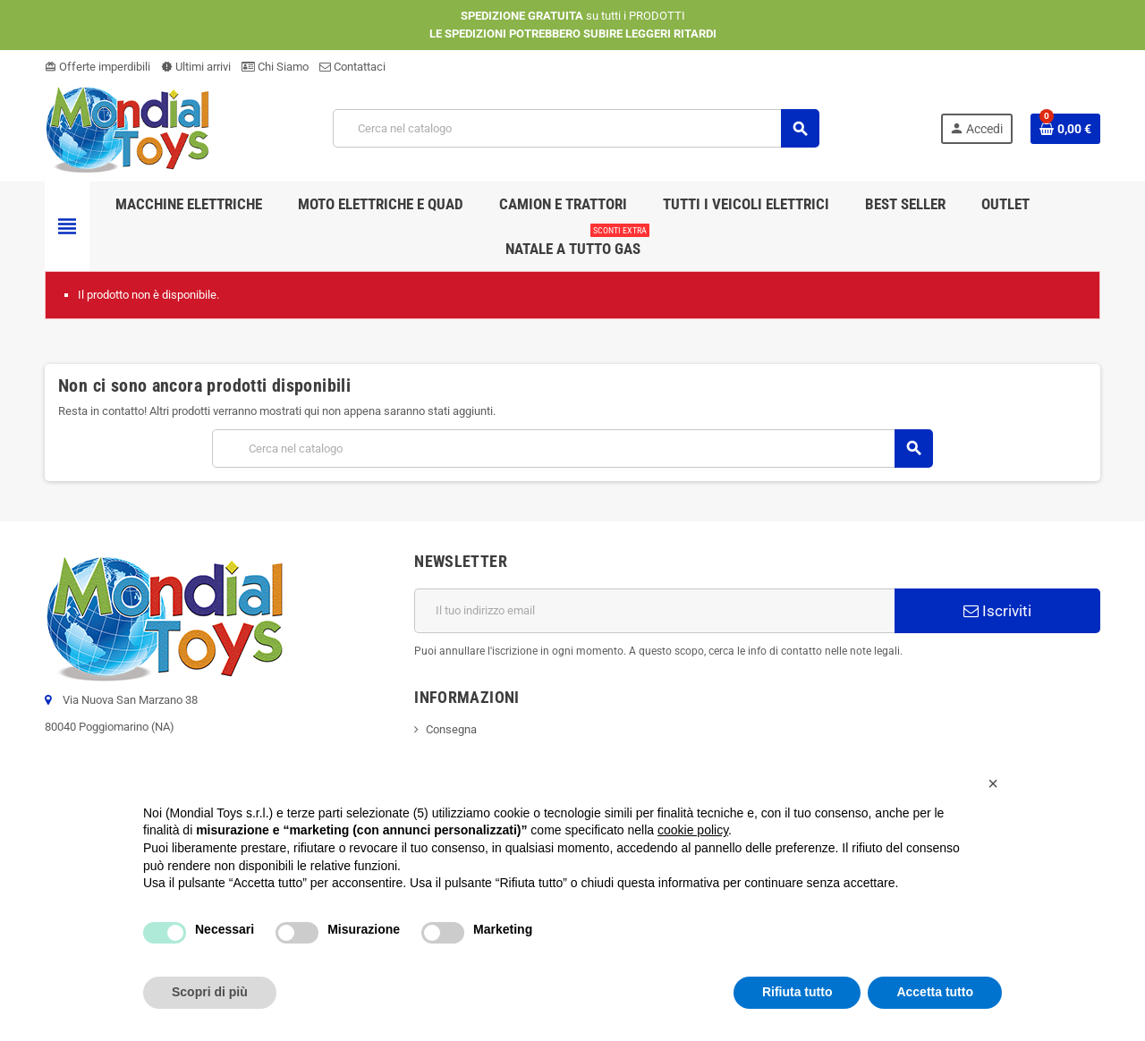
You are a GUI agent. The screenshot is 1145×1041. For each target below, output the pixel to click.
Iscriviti (997, 611)
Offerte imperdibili (97, 66)
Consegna (451, 729)
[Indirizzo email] (654, 610)
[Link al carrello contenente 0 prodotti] (1065, 129)
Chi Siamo (275, 66)
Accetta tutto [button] (934, 992)
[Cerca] (575, 128)
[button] (993, 783)
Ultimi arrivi (196, 66)
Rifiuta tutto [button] (797, 992)
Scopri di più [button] (210, 992)
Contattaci (352, 66)
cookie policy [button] (692, 830)
